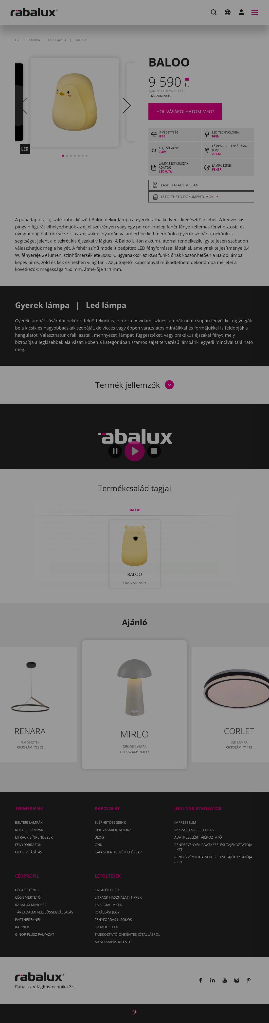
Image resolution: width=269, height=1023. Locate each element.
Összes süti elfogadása (186, 538)
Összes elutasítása (126, 538)
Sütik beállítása (74, 538)
